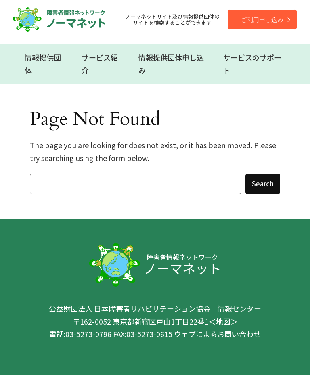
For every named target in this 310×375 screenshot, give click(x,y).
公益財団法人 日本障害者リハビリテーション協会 (129, 308)
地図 (223, 321)
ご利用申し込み (262, 19)
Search (263, 184)
